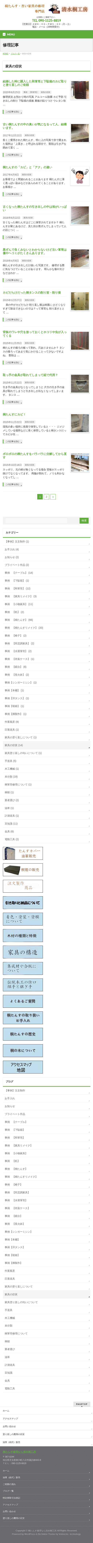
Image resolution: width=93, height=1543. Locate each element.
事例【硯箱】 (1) (14, 706)
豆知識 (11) (11, 823)
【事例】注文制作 (15, 1090)
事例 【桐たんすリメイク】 (21, 1176)
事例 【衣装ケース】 (17, 1208)
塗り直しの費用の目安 (14, 1434)
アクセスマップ (10, 1418)
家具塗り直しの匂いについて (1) (23, 753)
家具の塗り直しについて (19, 1286)
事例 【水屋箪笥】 (16, 1200)
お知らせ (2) (12, 557)
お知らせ (10, 1106)
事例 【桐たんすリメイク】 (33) (24, 627)
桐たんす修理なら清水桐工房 (19, 1451)
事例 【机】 (12, 1161)
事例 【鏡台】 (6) (15, 666)
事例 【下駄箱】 (15, 1129)
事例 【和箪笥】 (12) (17, 588)
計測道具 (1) (12, 815)
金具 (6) (9, 831)
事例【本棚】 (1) (14, 690)
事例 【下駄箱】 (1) (17, 580)
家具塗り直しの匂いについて (21, 1302)
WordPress (29, 1534)
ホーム (6, 1410)
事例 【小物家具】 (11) (19, 604)
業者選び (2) (12, 800)
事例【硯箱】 (12, 1255)
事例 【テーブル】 (16, 1121)
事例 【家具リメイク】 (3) (21, 596)
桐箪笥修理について (16, 1333)
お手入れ (10, 1098)
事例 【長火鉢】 (15, 1223)
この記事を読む (12, 112)
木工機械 (10, 1317)
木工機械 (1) (12, 768)
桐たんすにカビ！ (14, 414)
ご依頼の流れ (9, 1484)
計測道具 (10, 1364)
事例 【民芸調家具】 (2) (19, 643)
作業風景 (10, 1270)
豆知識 (8, 1372)
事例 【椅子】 (14, 1184)
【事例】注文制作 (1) (17, 541)
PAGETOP (82, 1404)
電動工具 (10, 1388)
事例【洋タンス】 (15, 1247)
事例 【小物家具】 (16, 1153)
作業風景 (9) (12, 721)
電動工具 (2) (12, 839)
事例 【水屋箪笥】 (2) (18, 651)
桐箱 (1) (9, 792)
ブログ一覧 (8, 1491)
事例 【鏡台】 (14, 1216)
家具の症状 (45, 92)
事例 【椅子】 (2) (15, 635)
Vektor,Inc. (64, 1534)
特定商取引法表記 (11, 1498)
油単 (7, 1357)
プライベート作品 (15, 1114)
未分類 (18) (11, 776)
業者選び (10, 1349)
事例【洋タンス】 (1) (17, 698)
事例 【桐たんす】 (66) (19, 619)
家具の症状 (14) (14, 745)
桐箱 (7, 1341)
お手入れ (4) (12, 549)
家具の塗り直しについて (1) (21, 737)
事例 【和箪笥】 (31, 92)
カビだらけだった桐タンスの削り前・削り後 (32, 292)
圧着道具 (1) (12, 729)
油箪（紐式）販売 (11, 1442)
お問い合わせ (9, 1426)
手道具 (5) (10, 760)
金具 (7, 1380)
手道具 (8, 1310)
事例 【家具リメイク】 (19, 1145)
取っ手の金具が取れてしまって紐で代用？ (30, 375)
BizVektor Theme (46, 1534)
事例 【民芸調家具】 (17, 1192)
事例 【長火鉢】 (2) (17, 674)
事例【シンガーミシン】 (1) (21, 682)
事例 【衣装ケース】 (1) (19, 659)
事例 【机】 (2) (14, 612)
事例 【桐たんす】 (16, 1168)
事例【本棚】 (12, 1239)
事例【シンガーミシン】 (19, 1231)
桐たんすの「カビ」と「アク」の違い (27, 167)
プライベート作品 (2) (17, 564)
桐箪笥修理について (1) (18, 784)
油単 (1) (9, 808)
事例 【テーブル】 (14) (19, 572)
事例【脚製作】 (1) (15, 713)
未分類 (8, 1325)
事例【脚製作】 (14, 1262)
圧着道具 (10, 1278)
